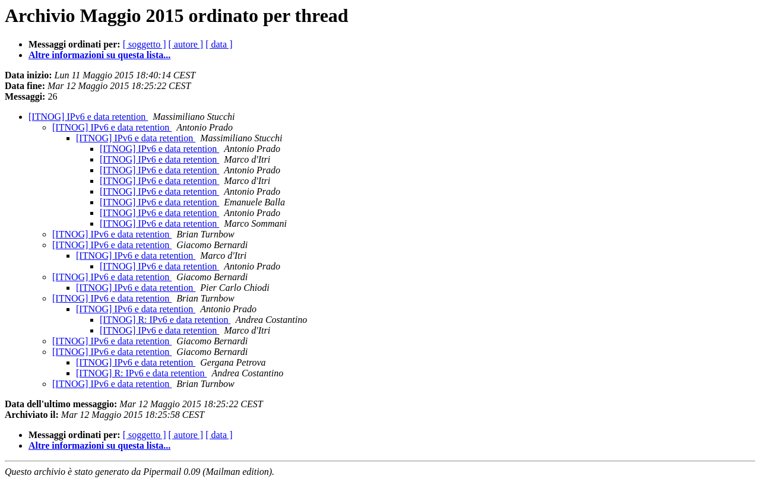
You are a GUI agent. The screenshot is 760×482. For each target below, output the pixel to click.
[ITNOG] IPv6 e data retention (88, 117)
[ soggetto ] (144, 44)
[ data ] (218, 44)
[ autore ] (186, 44)
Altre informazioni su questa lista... (99, 55)
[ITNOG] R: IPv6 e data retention (165, 320)
